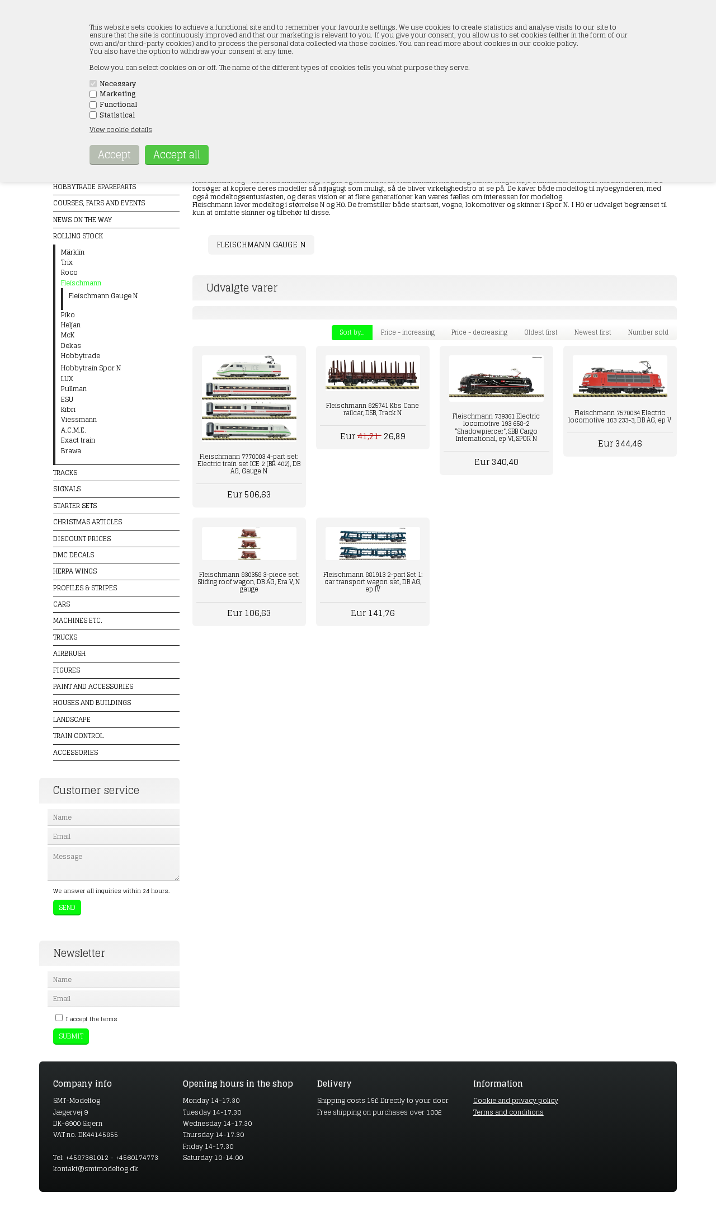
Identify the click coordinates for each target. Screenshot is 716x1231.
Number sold (648, 332)
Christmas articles (87, 522)
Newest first (592, 332)
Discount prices (82, 538)
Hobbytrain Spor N (91, 368)
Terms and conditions (508, 1112)
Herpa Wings (75, 571)
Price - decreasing (479, 332)
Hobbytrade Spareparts (94, 186)
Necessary (118, 84)
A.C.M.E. (73, 430)
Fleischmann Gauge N (261, 244)
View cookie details (121, 129)
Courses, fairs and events (99, 203)
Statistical (117, 115)
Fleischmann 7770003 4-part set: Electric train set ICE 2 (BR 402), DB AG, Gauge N (248, 464)
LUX (67, 379)
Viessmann (79, 420)
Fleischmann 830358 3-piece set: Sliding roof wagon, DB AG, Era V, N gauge (249, 582)
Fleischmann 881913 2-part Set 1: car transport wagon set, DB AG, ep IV (372, 582)
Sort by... (352, 332)
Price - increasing (408, 332)
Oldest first (541, 332)
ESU (67, 399)
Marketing (118, 94)
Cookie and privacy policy (515, 1100)
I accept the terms (91, 1019)
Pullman (74, 389)
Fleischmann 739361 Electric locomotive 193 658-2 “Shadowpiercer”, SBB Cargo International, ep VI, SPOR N (496, 427)
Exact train (78, 440)
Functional (118, 105)
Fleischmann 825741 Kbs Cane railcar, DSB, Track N (372, 409)
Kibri (68, 410)
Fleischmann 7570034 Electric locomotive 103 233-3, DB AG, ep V (619, 416)
